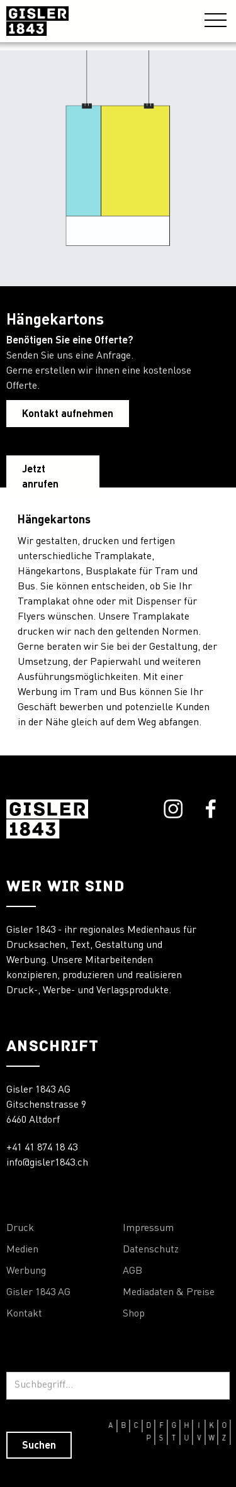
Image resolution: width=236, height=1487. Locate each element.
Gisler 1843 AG (38, 1293)
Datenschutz (151, 1250)
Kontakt (24, 1314)
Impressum (148, 1228)
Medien (22, 1250)
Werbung (26, 1271)
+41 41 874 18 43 (41, 1148)
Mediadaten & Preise (169, 1293)
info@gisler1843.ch (47, 1163)
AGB (132, 1271)
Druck (20, 1228)
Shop (134, 1314)
